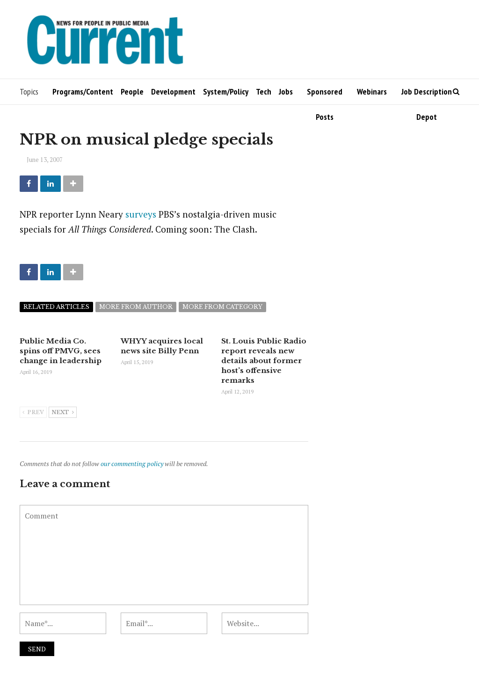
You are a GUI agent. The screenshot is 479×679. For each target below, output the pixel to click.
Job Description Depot (426, 95)
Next (62, 413)
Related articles (56, 306)
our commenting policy (132, 463)
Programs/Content (82, 91)
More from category (222, 306)
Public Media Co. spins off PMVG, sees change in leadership (61, 350)
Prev (33, 413)
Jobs (286, 91)
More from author (136, 306)
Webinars (372, 91)
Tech (263, 91)
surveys (140, 214)
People (132, 91)
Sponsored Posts (324, 95)
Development (173, 91)
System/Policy (225, 91)
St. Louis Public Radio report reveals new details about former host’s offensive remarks (263, 360)
